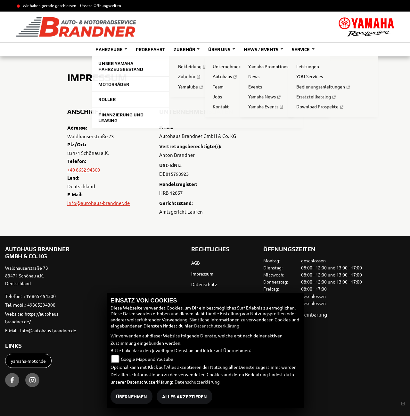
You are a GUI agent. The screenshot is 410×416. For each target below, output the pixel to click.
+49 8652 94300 (83, 169)
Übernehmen (131, 396)
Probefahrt (150, 49)
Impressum (202, 273)
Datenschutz (204, 284)
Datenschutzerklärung (216, 325)
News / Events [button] (261, 49)
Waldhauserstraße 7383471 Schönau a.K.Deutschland (26, 275)
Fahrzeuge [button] (109, 49)
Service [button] (301, 49)
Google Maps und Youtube (147, 359)
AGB (195, 263)
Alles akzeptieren (184, 396)
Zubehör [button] (185, 49)
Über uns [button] (219, 49)
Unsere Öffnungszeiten (100, 5)
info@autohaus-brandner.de (98, 203)
